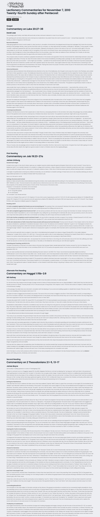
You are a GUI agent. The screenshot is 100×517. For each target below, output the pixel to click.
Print (9, 19)
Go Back (15, 19)
